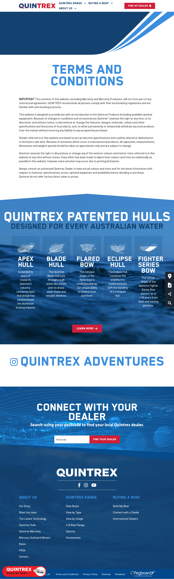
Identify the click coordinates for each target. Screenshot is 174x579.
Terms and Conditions (67, 574)
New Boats (72, 506)
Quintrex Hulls (27, 525)
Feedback (120, 574)
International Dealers (125, 519)
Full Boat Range (75, 525)
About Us (66, 8)
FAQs (22, 550)
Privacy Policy (90, 574)
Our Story (24, 506)
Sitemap (106, 574)
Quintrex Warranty (30, 531)
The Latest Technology (32, 519)
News (22, 544)
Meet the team (28, 512)
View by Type (73, 512)
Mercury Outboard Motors (34, 538)
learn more (85, 328)
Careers (23, 556)
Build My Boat (121, 506)
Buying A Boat (98, 3)
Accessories (73, 538)
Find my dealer (139, 5)
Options (70, 531)
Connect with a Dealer (126, 512)
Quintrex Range (71, 3)
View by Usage (74, 519)
